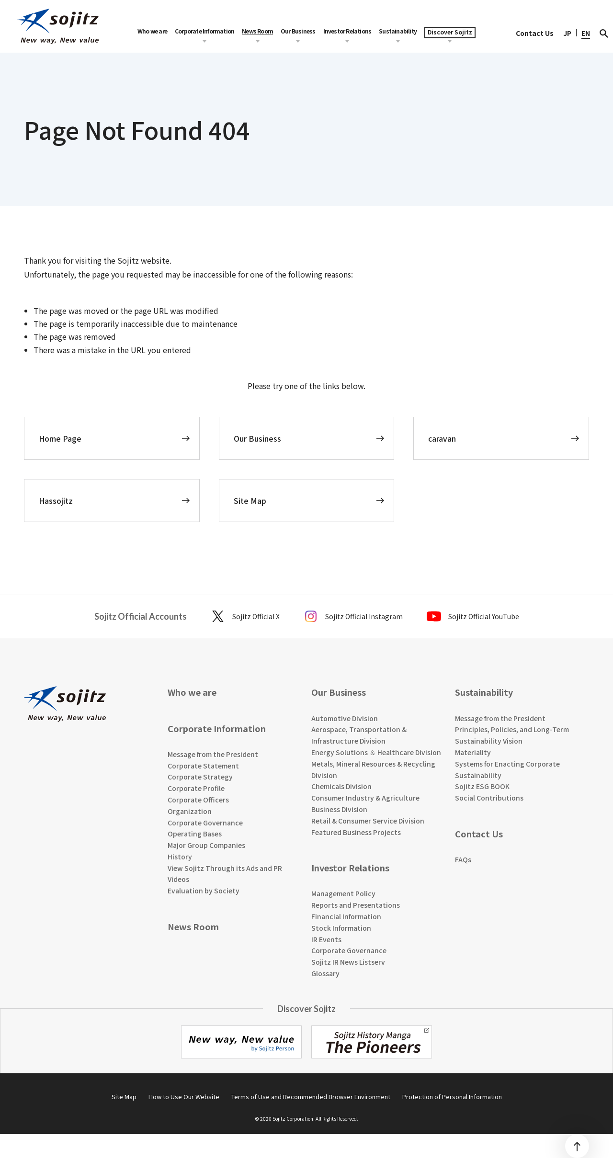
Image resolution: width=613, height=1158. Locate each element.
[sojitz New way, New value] (57, 26)
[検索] (604, 33)
